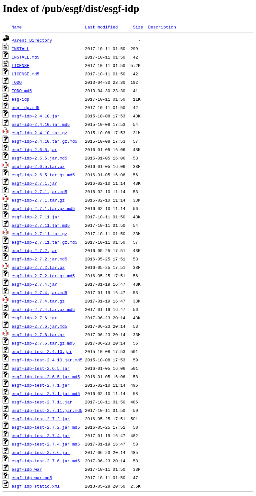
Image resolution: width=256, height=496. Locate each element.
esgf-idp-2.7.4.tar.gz (38, 301)
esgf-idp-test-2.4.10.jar (42, 351)
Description (162, 27)
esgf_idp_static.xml (36, 486)
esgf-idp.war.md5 (32, 477)
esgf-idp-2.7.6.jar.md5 (39, 326)
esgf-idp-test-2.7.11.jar (42, 402)
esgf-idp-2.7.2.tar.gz (38, 267)
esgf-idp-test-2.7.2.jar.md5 (46, 427)
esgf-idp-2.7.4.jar (34, 284)
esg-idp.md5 (26, 107)
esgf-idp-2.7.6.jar (34, 318)
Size (138, 27)
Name (17, 27)
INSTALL (20, 48)
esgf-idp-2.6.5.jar (34, 149)
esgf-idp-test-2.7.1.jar (41, 385)
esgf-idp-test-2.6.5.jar (41, 368)
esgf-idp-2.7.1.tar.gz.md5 (43, 208)
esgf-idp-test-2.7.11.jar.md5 (47, 410)
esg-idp (20, 99)
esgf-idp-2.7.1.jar (34, 183)
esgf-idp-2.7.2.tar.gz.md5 (43, 276)
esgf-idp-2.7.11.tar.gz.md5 (44, 242)
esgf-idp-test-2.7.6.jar (41, 452)
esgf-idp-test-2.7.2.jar (41, 419)
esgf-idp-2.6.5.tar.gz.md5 (43, 175)
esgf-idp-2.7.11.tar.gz (39, 234)
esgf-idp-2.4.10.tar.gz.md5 (44, 141)
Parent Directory (32, 40)
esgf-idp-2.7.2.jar (34, 250)
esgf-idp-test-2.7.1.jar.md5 (46, 393)
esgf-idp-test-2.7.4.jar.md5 (46, 444)
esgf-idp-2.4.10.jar (36, 116)
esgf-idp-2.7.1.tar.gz (38, 200)
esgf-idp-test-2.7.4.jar (41, 435)
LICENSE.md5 (26, 74)
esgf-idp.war (27, 469)
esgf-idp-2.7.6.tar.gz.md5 (43, 343)
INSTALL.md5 (26, 57)
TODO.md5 (22, 91)
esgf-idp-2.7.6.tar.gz (38, 334)
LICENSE (20, 65)
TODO (17, 82)
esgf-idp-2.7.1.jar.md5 (39, 191)
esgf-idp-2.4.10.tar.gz (39, 133)
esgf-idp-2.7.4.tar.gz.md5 (43, 309)
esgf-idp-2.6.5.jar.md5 (39, 158)
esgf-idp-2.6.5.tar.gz (38, 166)
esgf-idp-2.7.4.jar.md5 (39, 292)
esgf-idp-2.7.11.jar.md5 (41, 225)
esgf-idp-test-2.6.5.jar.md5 (46, 377)
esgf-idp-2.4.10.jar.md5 (41, 124)
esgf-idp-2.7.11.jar (36, 217)
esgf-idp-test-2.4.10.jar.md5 (47, 360)
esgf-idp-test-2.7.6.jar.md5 (46, 461)
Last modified (101, 27)
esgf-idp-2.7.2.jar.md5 (39, 259)
